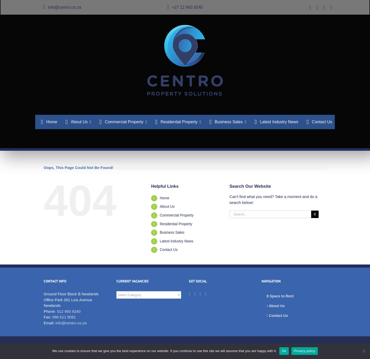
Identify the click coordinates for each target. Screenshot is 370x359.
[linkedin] (317, 7)
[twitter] (310, 7)
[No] (363, 351)
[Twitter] (189, 294)
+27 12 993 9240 (185, 7)
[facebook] (324, 7)
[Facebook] (200, 294)
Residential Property (176, 224)
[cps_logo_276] (185, 27)
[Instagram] (206, 294)
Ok (284, 351)
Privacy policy (304, 351)
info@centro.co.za (62, 7)
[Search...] (270, 214)
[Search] (315, 214)
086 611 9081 (64, 317)
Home (164, 198)
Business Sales (172, 232)
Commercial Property (176, 215)
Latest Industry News (176, 241)
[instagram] (331, 7)
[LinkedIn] (195, 294)
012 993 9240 (69, 311)
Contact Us (169, 250)
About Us (167, 206)
